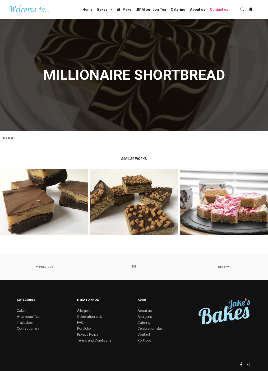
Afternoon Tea (28, 317)
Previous (44, 266)
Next (223, 266)
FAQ (80, 322)
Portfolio (84, 328)
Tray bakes (7, 137)
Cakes (22, 311)
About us (145, 311)
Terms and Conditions (94, 340)
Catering (144, 322)
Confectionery (28, 328)
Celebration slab (89, 317)
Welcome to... (29, 9)
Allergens (84, 311)
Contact (144, 334)
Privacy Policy (87, 334)
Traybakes (25, 322)
